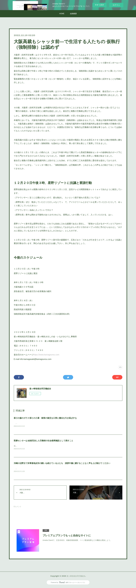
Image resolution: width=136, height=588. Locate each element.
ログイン (116, 5)
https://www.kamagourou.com (46, 355)
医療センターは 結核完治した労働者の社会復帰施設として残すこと (43, 441)
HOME (61, 14)
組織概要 (73, 14)
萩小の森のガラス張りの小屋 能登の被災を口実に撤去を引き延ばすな (45, 418)
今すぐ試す (99, 5)
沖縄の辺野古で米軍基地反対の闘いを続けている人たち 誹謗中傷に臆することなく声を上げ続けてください (62, 463)
